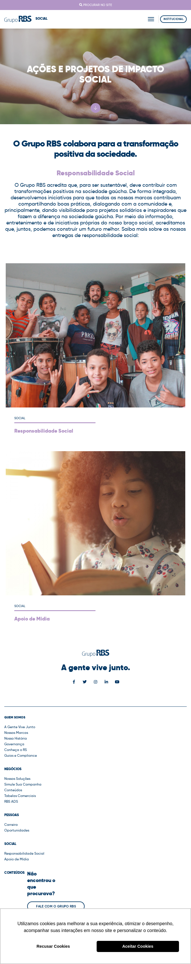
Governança (14, 744)
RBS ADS (11, 801)
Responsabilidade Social (24, 853)
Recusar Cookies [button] (53, 946)
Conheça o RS (15, 750)
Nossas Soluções (17, 778)
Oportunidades (16, 830)
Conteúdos (13, 790)
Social (10, 844)
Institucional (174, 19)
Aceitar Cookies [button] (137, 946)
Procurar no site (95, 5)
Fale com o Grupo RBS (56, 906)
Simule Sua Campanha (22, 784)
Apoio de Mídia (16, 859)
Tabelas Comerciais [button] (20, 796)
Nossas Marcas (16, 732)
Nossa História (15, 738)
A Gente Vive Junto (19, 727)
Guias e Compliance (20, 755)
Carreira (11, 824)
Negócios (12, 769)
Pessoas (11, 815)
